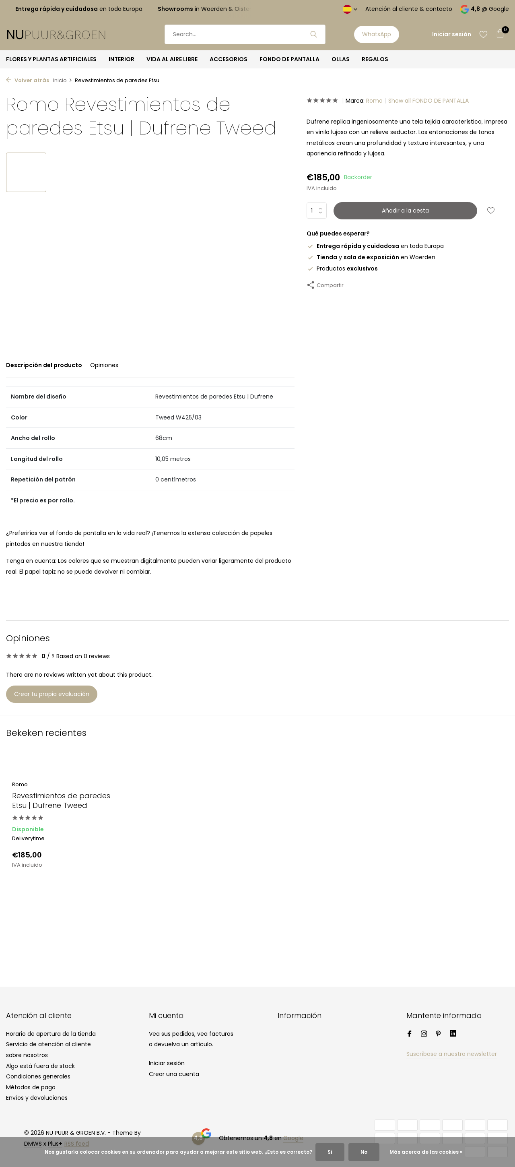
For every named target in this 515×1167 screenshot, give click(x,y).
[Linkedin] (453, 1035)
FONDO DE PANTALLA (289, 59)
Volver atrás (27, 80)
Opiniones (104, 365)
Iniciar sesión (167, 1063)
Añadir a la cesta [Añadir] (405, 211)
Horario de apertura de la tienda (51, 1034)
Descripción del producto (44, 365)
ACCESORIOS (228, 59)
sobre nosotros (27, 1055)
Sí (330, 1151)
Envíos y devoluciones (37, 1098)
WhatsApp (376, 34)
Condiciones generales (38, 1076)
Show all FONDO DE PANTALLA (428, 101)
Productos (342, 268)
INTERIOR (121, 59)
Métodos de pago (31, 1087)
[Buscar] (245, 34)
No (363, 1151)
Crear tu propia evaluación (51, 694)
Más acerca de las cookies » (425, 1151)
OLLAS (341, 59)
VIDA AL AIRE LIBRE (172, 59)
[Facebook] (409, 1035)
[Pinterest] (438, 1035)
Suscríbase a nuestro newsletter (451, 1054)
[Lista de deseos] (483, 34)
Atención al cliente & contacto (408, 9)
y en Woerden (371, 257)
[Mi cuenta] (451, 34)
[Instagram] (424, 1035)
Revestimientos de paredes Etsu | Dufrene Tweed (61, 800)
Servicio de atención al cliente (48, 1044)
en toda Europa (375, 246)
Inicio (62, 80)
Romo (374, 101)
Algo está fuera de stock (40, 1066)
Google (499, 9)
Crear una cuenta (174, 1074)
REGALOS (375, 59)
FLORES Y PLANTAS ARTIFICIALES (51, 59)
